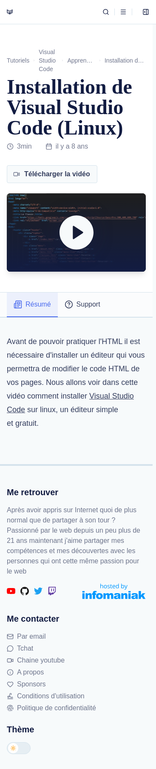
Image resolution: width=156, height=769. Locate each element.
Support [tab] (82, 304)
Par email (26, 636)
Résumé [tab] (32, 304)
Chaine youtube (36, 660)
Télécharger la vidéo (51, 174)
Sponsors (26, 684)
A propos (25, 672)
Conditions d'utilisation (46, 696)
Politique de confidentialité (51, 708)
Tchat (20, 648)
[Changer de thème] (19, 748)
